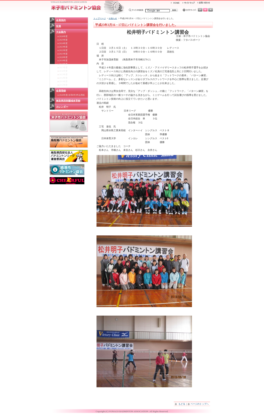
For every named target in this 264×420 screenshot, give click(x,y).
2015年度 (63, 74)
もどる (180, 404)
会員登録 (61, 90)
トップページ (99, 18)
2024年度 (63, 43)
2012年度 (63, 85)
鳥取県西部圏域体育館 (68, 101)
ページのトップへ (198, 404)
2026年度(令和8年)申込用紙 (72, 95)
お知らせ (113, 18)
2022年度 (63, 50)
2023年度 (63, 47)
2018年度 (63, 64)
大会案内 (61, 32)
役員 (58, 26)
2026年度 (63, 36)
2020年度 (63, 57)
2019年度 (63, 60)
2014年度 (63, 78)
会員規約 (61, 20)
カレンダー (62, 106)
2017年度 (63, 67)
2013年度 (63, 81)
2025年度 (63, 40)
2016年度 (63, 71)
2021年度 (63, 54)
